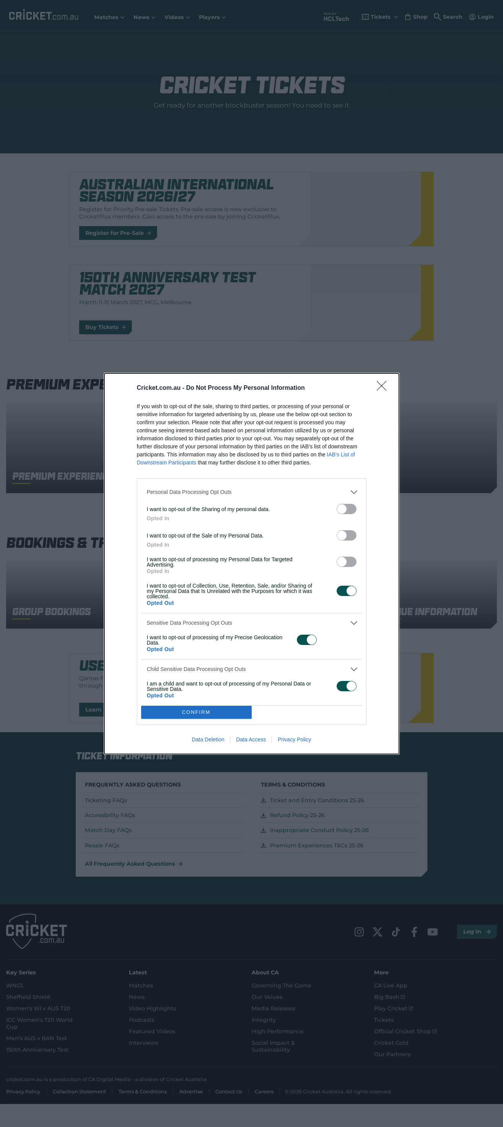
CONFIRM (196, 712)
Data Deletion (208, 739)
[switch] (346, 509)
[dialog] (251, 563)
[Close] (384, 388)
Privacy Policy (294, 739)
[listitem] (251, 492)
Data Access (251, 739)
